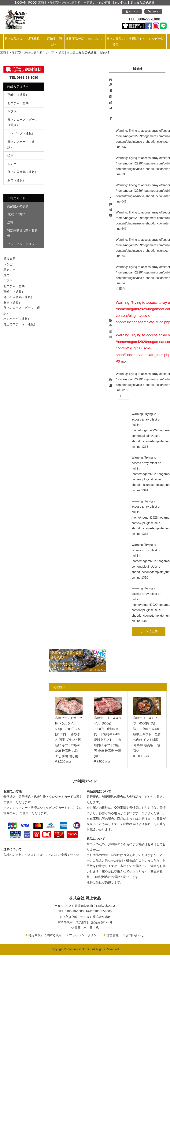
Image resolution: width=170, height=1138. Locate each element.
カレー (12, 163)
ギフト (12, 111)
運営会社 (112, 935)
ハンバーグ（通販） (21, 133)
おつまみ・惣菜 (18, 103)
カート (153, 11)
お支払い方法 (16, 214)
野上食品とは (14, 38)
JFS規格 (34, 38)
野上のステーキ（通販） (20, 324)
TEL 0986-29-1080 (144, 19)
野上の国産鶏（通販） (22, 172)
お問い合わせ (135, 935)
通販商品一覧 (75, 38)
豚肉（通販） (16, 180)
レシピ (8, 264)
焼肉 (10, 155)
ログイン (132, 11)
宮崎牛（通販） (54, 41)
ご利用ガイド (136, 38)
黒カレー (9, 269)
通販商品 (9, 258)
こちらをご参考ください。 (64, 854)
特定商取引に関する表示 (22, 233)
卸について (95, 38)
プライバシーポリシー (22, 244)
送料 (10, 222)
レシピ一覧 (156, 38)
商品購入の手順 (17, 206)
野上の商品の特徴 (115, 41)
